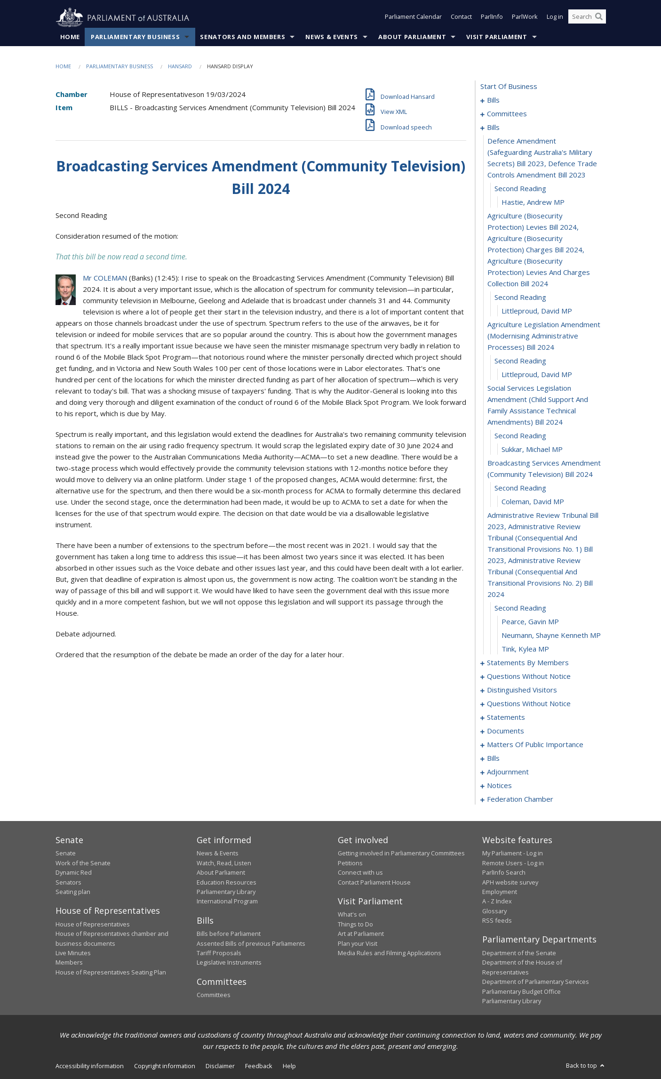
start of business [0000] (508, 86)
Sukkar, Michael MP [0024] (532, 449)
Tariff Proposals (219, 953)
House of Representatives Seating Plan (111, 972)
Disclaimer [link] (220, 1066)
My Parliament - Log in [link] (512, 853)
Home (70, 37)
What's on (352, 914)
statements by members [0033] (528, 663)
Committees (214, 995)
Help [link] (289, 1066)
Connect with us (360, 873)
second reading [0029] (520, 608)
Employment (499, 892)
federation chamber (520, 799)
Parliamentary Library (226, 892)
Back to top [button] (586, 1066)
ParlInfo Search (504, 873)
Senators (68, 882)
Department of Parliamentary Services (535, 982)
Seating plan (73, 892)
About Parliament (412, 37)
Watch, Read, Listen (224, 863)
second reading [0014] (520, 188)
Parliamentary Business (135, 37)
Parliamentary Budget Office (521, 991)
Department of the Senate (519, 953)
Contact (461, 18)
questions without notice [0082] (529, 704)
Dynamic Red (74, 873)
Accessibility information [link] (90, 1066)
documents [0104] (505, 731)
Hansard (180, 66)
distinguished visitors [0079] (522, 690)
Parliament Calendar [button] (413, 18)
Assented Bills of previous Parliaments (251, 943)
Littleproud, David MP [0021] (537, 374)
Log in (555, 18)
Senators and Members (242, 37)
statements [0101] (506, 717)
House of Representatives (93, 924)
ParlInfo (492, 18)
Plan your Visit (357, 943)
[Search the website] (587, 18)
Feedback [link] (258, 1066)
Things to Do (355, 924)
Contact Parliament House (374, 882)
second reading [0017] (520, 297)
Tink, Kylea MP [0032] (525, 649)
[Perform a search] (599, 18)
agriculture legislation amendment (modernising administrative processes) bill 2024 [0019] (543, 336)
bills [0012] (493, 127)
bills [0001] (493, 100)
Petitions (350, 863)
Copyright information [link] (164, 1066)
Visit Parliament (496, 37)
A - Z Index (497, 901)
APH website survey (510, 882)
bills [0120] (493, 758)
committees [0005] (507, 114)
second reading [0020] (520, 361)
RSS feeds (497, 921)
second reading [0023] (520, 436)
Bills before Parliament (229, 934)
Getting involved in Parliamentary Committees (401, 853)
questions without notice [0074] (529, 676)
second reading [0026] (520, 488)
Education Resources (226, 882)
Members (69, 962)
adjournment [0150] (508, 772)
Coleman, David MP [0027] (533, 502)
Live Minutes (73, 953)
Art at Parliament (361, 934)
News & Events (331, 37)
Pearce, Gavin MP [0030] (530, 622)
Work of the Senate (83, 863)
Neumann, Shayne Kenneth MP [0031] (551, 635)
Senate (66, 853)
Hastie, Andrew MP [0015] (533, 202)
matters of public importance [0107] (535, 744)
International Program (227, 901)
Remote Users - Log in (513, 863)
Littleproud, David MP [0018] (537, 311)
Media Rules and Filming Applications (389, 953)
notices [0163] (499, 785)
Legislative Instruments (229, 962)
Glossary (494, 911)
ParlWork (525, 18)
